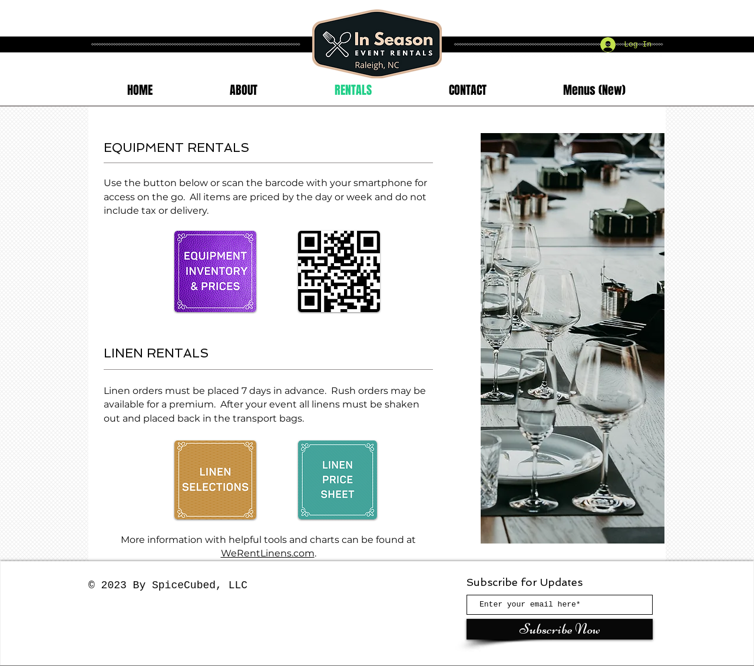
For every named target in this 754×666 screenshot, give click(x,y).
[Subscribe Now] (560, 629)
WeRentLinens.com (268, 553)
